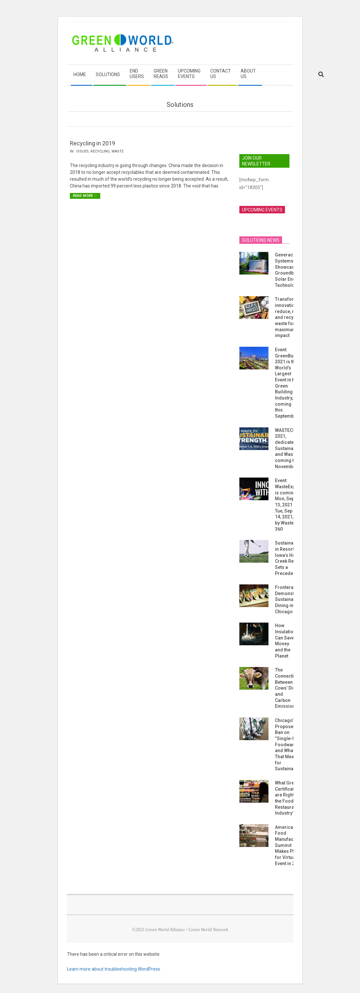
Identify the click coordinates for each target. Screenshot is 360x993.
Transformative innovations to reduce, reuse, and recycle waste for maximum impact (291, 317)
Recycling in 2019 (92, 143)
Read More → (85, 196)
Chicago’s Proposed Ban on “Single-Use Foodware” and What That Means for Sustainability (289, 744)
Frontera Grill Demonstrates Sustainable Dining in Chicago (290, 599)
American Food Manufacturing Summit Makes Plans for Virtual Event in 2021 (290, 845)
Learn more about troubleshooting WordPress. (114, 969)
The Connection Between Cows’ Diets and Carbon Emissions (287, 688)
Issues (82, 151)
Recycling (100, 151)
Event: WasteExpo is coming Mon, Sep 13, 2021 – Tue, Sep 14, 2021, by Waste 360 (286, 504)
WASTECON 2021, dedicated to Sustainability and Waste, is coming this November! (289, 448)
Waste (118, 151)
